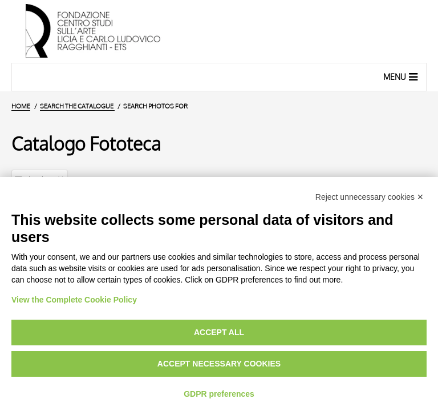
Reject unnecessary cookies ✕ (369, 197)
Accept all (219, 332)
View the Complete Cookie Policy (74, 299)
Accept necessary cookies (219, 363)
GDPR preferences (219, 393)
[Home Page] (219, 31)
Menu (401, 76)
